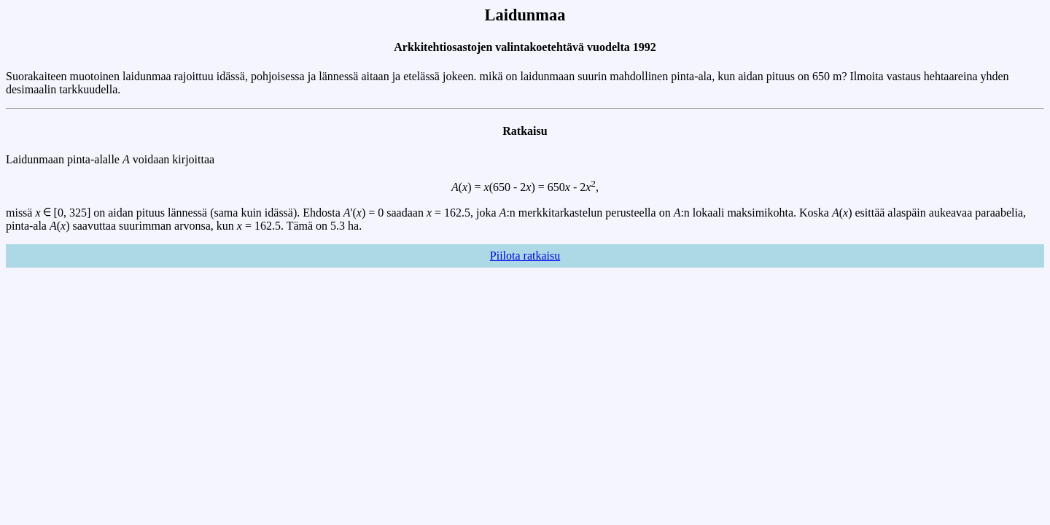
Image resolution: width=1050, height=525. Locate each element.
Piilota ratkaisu (525, 255)
